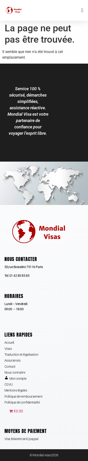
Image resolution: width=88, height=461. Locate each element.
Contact (9, 366)
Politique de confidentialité (22, 402)
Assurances (12, 360)
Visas (8, 349)
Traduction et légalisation (21, 354)
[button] (82, 10)
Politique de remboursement (23, 396)
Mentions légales (15, 390)
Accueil (9, 342)
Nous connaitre (14, 372)
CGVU (8, 384)
